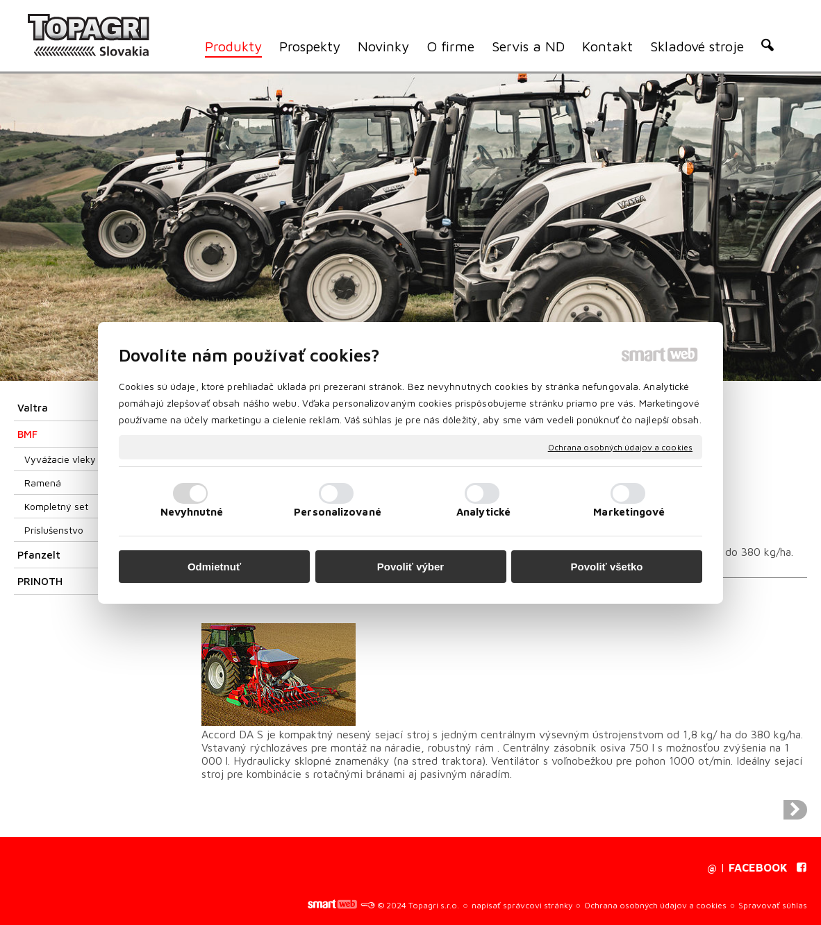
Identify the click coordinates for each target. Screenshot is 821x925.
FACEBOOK (758, 867)
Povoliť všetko (607, 566)
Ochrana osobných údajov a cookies (620, 446)
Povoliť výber (410, 566)
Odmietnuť (214, 566)
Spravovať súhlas (772, 905)
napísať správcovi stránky (522, 905)
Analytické (483, 512)
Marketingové (629, 512)
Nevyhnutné (192, 512)
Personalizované (337, 512)
